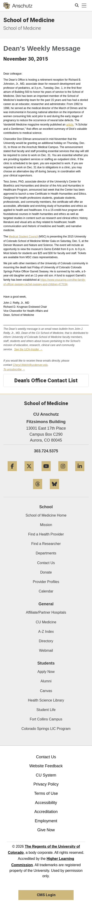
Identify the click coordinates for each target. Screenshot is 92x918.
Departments (46, 553)
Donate (46, 572)
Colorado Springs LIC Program (46, 729)
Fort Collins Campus (46, 719)
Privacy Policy (46, 784)
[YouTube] (46, 473)
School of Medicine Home (46, 515)
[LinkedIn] (80, 473)
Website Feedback (46, 766)
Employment (46, 821)
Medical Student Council (23, 236)
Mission (46, 525)
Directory (46, 641)
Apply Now (46, 672)
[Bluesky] (54, 491)
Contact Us (46, 563)
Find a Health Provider (46, 534)
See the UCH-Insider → (28, 349)
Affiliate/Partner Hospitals (46, 612)
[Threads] (38, 491)
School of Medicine (29, 20)
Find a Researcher (46, 544)
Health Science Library (46, 700)
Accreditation (46, 811)
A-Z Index (46, 631)
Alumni (46, 681)
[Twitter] (29, 473)
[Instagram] (63, 473)
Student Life (45, 710)
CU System (46, 775)
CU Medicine (46, 622)
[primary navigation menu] (84, 5)
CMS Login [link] (46, 895)
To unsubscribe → (14, 369)
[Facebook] (12, 473)
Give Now (46, 830)
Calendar (46, 591)
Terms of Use (46, 793)
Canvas (46, 691)
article (69, 124)
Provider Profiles (46, 582)
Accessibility (46, 802)
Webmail (46, 650)
